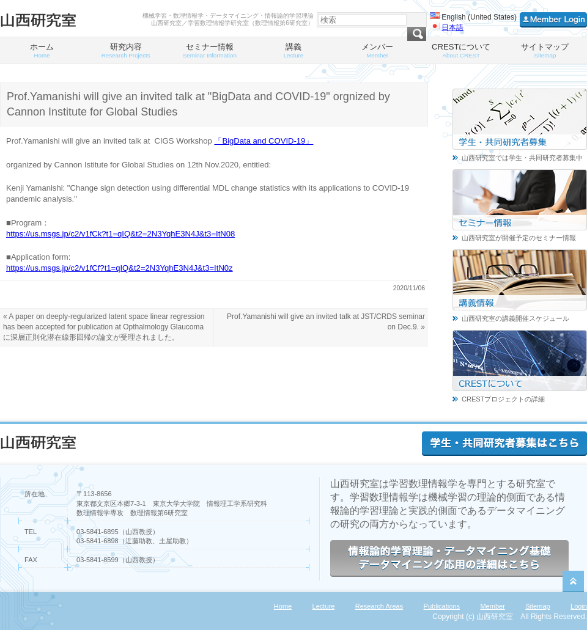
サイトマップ (545, 50)
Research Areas (379, 606)
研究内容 (126, 50)
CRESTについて (461, 50)
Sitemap (537, 606)
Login (578, 606)
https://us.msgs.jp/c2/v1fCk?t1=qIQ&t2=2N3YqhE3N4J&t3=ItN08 (120, 233)
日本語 (452, 27)
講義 (293, 50)
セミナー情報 (209, 50)
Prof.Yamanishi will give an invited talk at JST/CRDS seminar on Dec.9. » (326, 321)
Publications (442, 606)
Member (492, 606)
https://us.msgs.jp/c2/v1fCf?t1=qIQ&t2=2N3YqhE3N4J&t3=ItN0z (119, 268)
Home (283, 606)
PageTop (573, 581)
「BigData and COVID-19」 (263, 140)
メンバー (377, 50)
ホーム (42, 50)
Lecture (323, 606)
